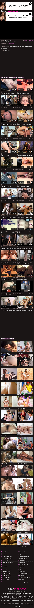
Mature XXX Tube (7, 582)
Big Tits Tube (22, 567)
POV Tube (22, 579)
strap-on (5, 48)
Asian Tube (22, 571)
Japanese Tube (23, 552)
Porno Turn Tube (7, 558)
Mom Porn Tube (7, 573)
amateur (14, 46)
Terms (10, 605)
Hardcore (9, 46)
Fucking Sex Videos (8, 562)
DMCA (24, 605)
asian (18, 46)
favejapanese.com (17, 603)
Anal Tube (5, 554)
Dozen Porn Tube (7, 556)
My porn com (23, 569)
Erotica (4, 564)
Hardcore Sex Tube (24, 556)
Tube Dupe (11, 43)
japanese (22, 46)
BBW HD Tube (6, 567)
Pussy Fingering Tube (25, 582)
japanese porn (23, 554)
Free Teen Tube (6, 571)
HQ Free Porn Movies (24, 577)
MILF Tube (5, 560)
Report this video (27, 40)
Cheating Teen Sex (24, 564)
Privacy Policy (17, 605)
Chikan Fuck (22, 562)
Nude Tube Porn (23, 573)
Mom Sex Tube (6, 575)
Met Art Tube (6, 579)
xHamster (4, 89)
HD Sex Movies (23, 575)
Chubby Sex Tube (7, 569)
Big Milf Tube (6, 577)
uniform (27, 46)
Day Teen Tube (6, 552)
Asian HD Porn (23, 558)
